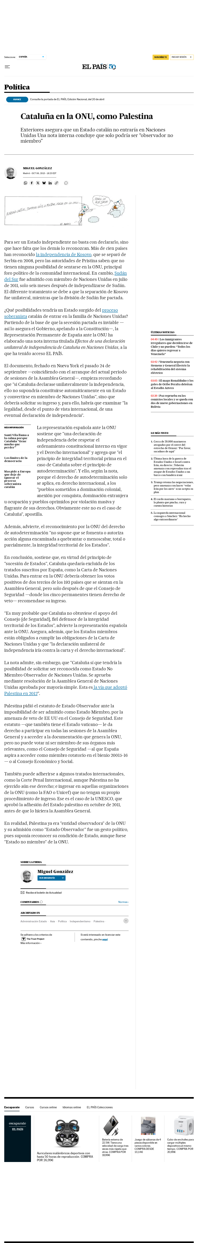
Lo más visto (159, 433)
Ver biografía (51, 878)
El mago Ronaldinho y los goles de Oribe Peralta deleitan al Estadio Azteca (172, 384)
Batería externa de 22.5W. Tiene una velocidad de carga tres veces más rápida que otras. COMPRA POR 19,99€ (115, 1147)
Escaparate (12, 1107)
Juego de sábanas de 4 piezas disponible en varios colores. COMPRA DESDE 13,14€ (148, 1145)
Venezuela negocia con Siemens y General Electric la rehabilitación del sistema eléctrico (170, 367)
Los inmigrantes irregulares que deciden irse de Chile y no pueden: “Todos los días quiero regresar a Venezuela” (172, 347)
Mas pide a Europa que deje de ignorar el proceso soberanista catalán (17, 479)
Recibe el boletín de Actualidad (44, 892)
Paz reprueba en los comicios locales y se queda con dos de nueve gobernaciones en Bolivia (172, 401)
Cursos (29, 1107)
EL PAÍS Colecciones (100, 1107)
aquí (105, 939)
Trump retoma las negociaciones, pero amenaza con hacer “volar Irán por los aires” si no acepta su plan (174, 487)
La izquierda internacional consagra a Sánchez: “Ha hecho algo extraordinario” (172, 516)
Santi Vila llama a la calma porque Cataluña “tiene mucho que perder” (16, 441)
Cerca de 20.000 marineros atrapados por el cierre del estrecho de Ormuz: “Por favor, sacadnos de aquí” (172, 446)
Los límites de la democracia (15, 460)
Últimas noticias (162, 332)
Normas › (123, 902)
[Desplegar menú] (7, 67)
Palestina (99, 921)
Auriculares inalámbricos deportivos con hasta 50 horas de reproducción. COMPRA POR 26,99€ (65, 1157)
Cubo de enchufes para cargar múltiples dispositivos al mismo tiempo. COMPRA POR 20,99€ (180, 1145)
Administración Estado (33, 921)
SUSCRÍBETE (160, 57)
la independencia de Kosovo (63, 254)
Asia (52, 921)
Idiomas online (72, 1107)
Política (17, 87)
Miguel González (37, 168)
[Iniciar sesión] (182, 57)
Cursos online (48, 1107)
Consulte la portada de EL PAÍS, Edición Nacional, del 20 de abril (67, 99)
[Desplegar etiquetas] (126, 920)
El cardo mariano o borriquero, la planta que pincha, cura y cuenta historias (172, 502)
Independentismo (80, 921)
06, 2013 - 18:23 (44, 173)
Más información (31, 943)
